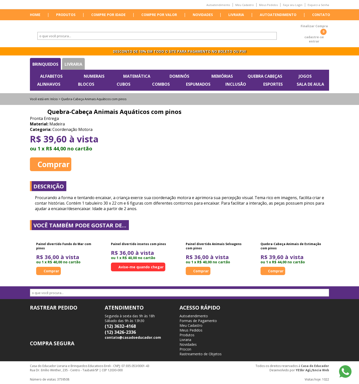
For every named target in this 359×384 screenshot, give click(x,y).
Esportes (273, 84)
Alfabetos (51, 76)
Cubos (123, 84)
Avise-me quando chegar (141, 267)
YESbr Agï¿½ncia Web (312, 370)
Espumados (198, 84)
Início (54, 99)
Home (35, 14)
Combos (161, 84)
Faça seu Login (292, 5)
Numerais (94, 76)
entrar (314, 41)
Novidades (203, 14)
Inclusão (235, 84)
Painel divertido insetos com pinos (138, 244)
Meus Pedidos (268, 5)
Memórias (222, 76)
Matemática (136, 76)
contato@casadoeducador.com (133, 337)
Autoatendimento (218, 5)
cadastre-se (314, 37)
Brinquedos (45, 64)
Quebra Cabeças (265, 76)
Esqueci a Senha (318, 5)
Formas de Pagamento (198, 320)
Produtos (66, 14)
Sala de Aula (310, 84)
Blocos (86, 84)
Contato (321, 14)
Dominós (179, 76)
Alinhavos (48, 84)
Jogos (305, 76)
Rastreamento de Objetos (201, 354)
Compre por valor (159, 14)
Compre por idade (108, 14)
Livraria (236, 14)
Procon (185, 349)
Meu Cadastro (244, 5)
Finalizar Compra (314, 26)
